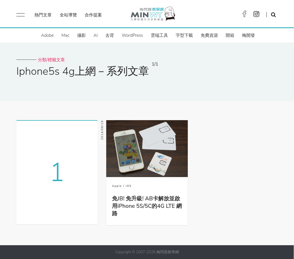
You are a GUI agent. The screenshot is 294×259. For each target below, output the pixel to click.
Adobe (47, 35)
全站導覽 (68, 15)
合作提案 (93, 15)
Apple (117, 186)
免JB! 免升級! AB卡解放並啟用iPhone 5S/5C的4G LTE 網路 (147, 206)
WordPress (132, 35)
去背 (109, 35)
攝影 (81, 35)
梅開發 (248, 35)
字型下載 (184, 35)
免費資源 (209, 35)
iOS (129, 186)
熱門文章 (43, 15)
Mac (65, 35)
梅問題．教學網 (152, 15)
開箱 (230, 35)
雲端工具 (159, 35)
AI (96, 35)
